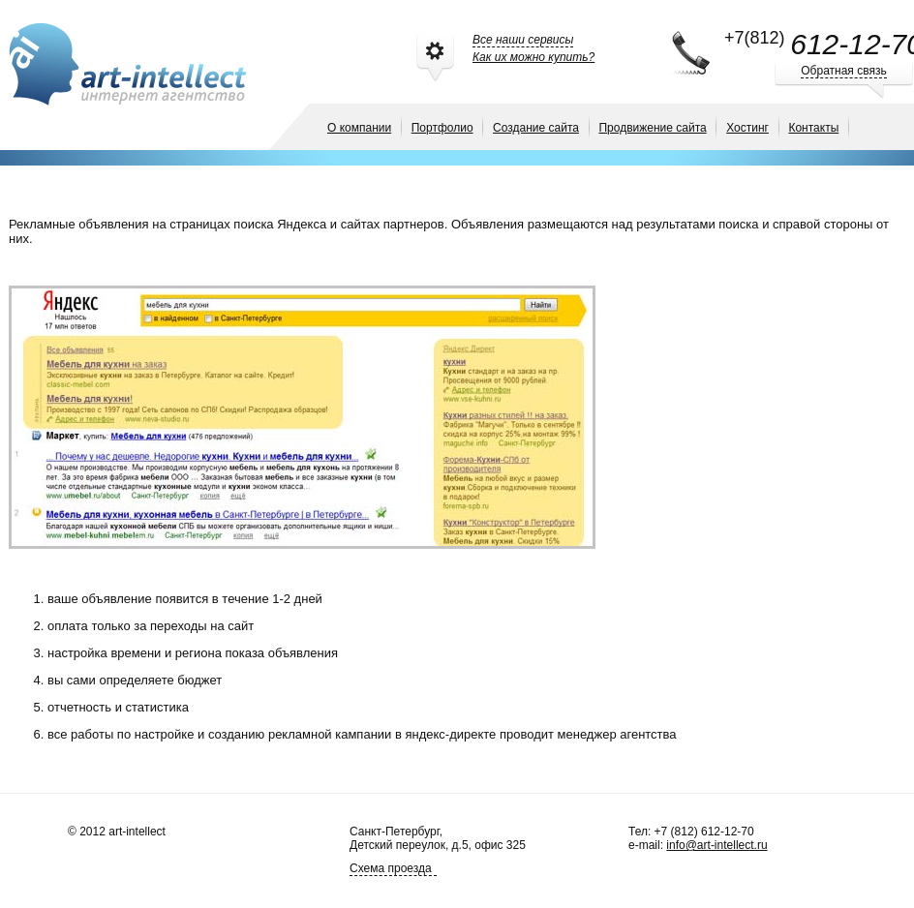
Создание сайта (536, 128)
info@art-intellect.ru (716, 845)
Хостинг (747, 128)
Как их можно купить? (533, 57)
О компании (359, 128)
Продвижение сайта (652, 128)
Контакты (813, 128)
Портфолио (442, 128)
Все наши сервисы (522, 39)
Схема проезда (391, 868)
